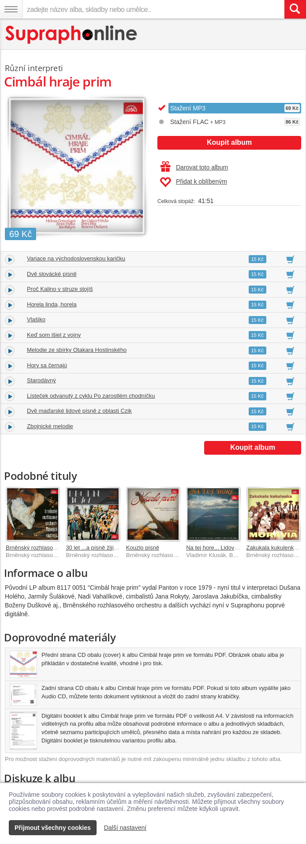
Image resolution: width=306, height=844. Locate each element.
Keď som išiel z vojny (54, 335)
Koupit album (229, 142)
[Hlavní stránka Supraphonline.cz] (72, 34)
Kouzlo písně (142, 547)
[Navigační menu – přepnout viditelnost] (11, 9)
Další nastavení (125, 827)
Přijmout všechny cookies (53, 827)
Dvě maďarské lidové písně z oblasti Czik (79, 410)
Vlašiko (36, 319)
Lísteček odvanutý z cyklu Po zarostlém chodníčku (91, 395)
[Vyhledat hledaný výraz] (295, 9)
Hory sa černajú (47, 365)
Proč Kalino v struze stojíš (60, 289)
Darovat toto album (194, 167)
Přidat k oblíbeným (193, 182)
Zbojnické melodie (50, 426)
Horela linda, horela (52, 304)
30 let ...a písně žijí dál (94, 547)
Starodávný (41, 380)
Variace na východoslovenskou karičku (76, 258)
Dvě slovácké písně (52, 274)
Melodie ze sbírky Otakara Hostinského (77, 350)
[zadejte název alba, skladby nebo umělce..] (153, 9)
